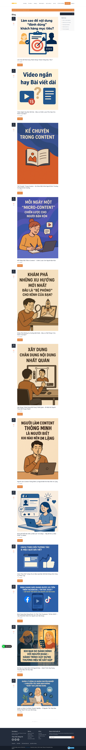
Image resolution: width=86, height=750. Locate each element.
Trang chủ (13, 743)
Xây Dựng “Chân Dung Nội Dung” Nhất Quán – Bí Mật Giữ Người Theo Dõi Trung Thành (36, 408)
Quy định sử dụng (33, 743)
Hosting (35, 3)
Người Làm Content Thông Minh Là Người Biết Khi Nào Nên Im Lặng (37, 481)
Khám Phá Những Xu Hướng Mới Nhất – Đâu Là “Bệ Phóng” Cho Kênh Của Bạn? (36, 333)
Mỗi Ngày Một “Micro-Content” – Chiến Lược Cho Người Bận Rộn (36, 260)
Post (18, 61)
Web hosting (30, 734)
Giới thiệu (25, 3)
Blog (39, 737)
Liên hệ (54, 3)
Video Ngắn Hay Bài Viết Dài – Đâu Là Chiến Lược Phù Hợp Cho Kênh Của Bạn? (36, 112)
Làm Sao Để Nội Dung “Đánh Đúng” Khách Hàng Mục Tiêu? (35, 60)
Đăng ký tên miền (31, 733)
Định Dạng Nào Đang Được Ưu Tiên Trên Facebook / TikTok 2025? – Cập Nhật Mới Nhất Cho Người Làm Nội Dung (37, 615)
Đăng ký (72, 3)
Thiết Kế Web (41, 3)
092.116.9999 (61, 3)
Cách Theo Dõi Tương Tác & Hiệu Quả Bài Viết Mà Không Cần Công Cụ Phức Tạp (37, 574)
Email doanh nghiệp (31, 738)
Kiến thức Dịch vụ (65, 26)
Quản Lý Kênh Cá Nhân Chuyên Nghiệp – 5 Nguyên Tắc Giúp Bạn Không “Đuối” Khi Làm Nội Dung (36, 709)
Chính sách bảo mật (25, 743)
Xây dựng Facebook (66, 24)
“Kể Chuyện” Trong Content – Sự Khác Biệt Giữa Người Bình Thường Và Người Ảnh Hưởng (37, 187)
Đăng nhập (68, 3)
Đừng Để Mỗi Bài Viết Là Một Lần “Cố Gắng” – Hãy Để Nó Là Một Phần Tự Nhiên (36, 534)
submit (73, 737)
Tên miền (29, 3)
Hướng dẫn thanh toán (42, 734)
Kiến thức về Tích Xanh (66, 22)
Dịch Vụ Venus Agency (66, 20)
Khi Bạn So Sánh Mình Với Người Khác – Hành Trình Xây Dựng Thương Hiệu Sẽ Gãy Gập (36, 668)
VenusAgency (27, 747)
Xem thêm (20, 118)
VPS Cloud (30, 737)
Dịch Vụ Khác (48, 3)
